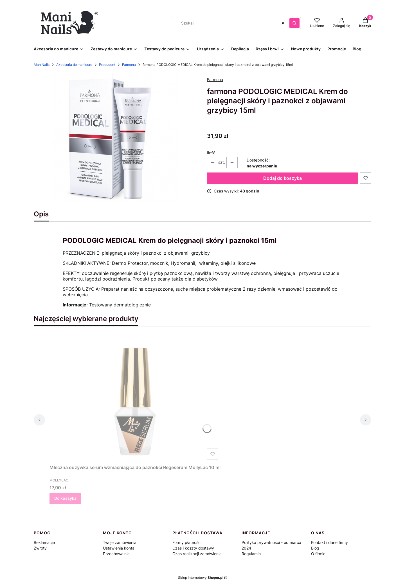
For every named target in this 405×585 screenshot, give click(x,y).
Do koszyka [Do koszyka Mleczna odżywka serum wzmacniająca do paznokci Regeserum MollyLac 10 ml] (65, 498)
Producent (107, 64)
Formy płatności (186, 542)
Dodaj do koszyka (282, 178)
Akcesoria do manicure (74, 64)
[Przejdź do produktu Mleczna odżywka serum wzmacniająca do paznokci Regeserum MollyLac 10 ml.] (135, 398)
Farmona (129, 64)
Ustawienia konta (118, 548)
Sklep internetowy (200, 577)
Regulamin (251, 553)
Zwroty (40, 548)
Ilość (211, 152)
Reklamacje (44, 542)
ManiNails (42, 64)
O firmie (318, 553)
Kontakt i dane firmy (329, 542)
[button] (294, 23)
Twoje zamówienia (119, 542)
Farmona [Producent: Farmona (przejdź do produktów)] (215, 79)
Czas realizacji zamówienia (197, 553)
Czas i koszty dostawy (193, 548)
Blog (315, 548)
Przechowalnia (116, 553)
